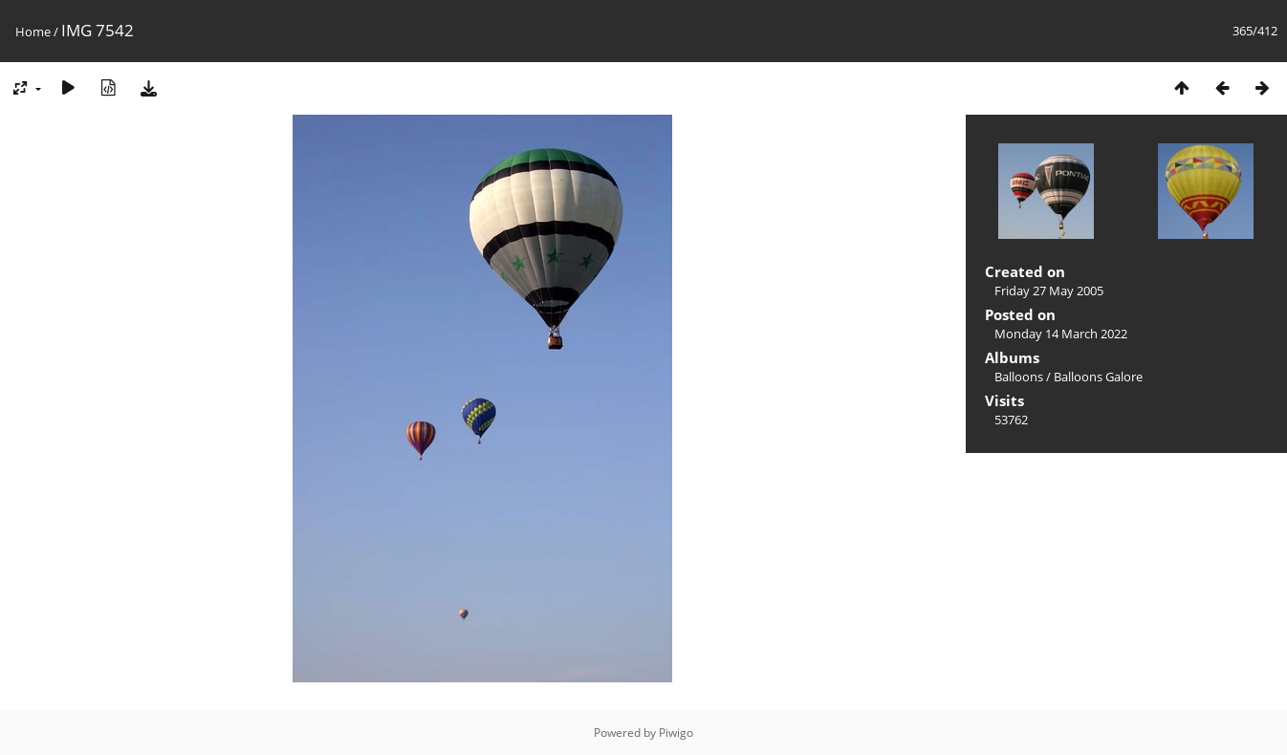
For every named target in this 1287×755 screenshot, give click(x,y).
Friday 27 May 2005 (1048, 290)
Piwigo (676, 732)
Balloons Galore (1098, 376)
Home (33, 31)
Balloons (1018, 376)
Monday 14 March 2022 (1060, 333)
